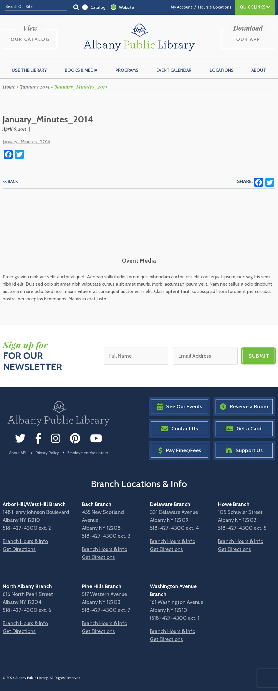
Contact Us (179, 428)
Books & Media (81, 70)
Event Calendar (173, 70)
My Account (181, 7)
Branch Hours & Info (25, 541)
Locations (222, 70)
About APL (18, 452)
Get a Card (244, 428)
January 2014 (35, 87)
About (258, 70)
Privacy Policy (47, 452)
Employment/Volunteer (87, 452)
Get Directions (19, 549)
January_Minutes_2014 (26, 141)
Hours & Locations (214, 7)
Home (9, 87)
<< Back (10, 181)
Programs (126, 70)
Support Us (244, 450)
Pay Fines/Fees (179, 450)
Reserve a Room (244, 406)
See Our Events (179, 406)
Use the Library (29, 70)
